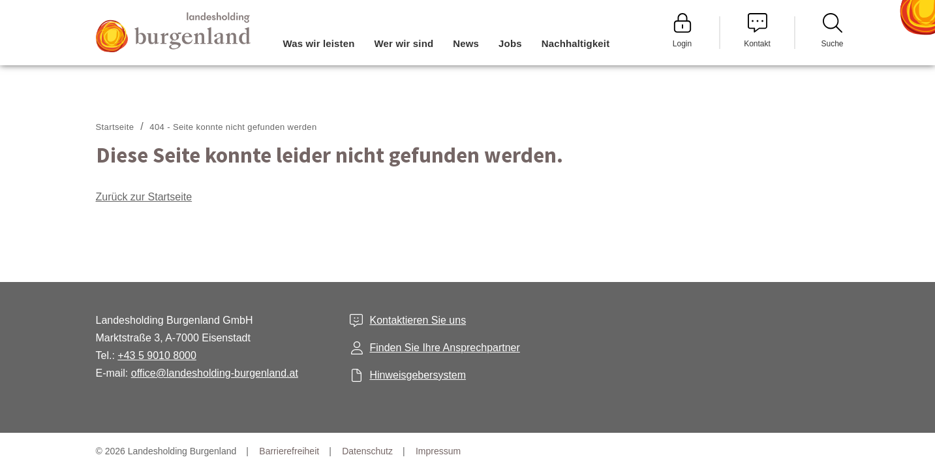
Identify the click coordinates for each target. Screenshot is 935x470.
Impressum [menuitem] (438, 451)
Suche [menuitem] (832, 30)
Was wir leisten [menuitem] (319, 43)
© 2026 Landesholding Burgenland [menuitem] (166, 451)
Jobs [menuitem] (510, 43)
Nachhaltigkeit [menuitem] (576, 43)
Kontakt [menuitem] (757, 30)
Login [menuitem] (682, 30)
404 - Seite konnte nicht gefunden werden (232, 127)
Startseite (115, 127)
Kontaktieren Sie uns (417, 320)
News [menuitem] (466, 43)
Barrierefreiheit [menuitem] (289, 451)
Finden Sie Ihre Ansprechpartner (444, 347)
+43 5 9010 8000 (156, 355)
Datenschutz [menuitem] (367, 451)
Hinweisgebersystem (417, 375)
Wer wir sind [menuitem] (404, 43)
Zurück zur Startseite (144, 196)
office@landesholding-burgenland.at (214, 373)
